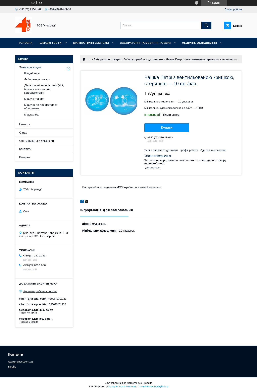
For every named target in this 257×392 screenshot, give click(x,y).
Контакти (25, 149)
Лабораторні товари (107, 59)
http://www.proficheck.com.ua (40, 291)
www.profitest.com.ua (20, 361)
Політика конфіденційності (153, 386)
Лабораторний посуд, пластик (143, 59)
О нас (23, 132)
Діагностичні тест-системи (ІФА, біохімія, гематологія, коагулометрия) (44, 89)
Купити (166, 127)
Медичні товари (34, 98)
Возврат (24, 157)
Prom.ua (147, 383)
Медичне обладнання (199, 42)
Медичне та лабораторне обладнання (40, 106)
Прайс (12, 366)
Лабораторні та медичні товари (145, 42)
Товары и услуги (30, 67)
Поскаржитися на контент (121, 386)
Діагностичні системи (91, 42)
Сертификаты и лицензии (36, 140)
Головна (25, 42)
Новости (24, 124)
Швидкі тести (50, 42)
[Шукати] (206, 25)
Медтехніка (31, 114)
